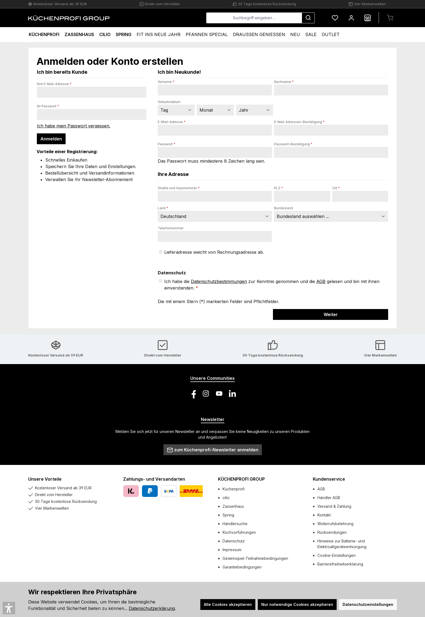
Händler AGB (328, 497)
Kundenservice (329, 479)
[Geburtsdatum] (176, 110)
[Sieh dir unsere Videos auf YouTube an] (219, 393)
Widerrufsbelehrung (335, 523)
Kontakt (324, 515)
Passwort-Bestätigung (293, 144)
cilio (226, 497)
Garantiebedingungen (242, 567)
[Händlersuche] (367, 17)
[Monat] (215, 110)
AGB (321, 281)
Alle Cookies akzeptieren (228, 604)
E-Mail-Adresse (172, 122)
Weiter (331, 314)
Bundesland (283, 208)
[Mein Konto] (351, 17)
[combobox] (254, 17)
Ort (336, 188)
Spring (228, 515)
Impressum (232, 549)
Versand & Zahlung (334, 506)
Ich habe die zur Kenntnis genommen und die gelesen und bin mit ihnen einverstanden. (271, 284)
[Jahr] (254, 110)
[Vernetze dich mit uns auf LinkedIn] (232, 393)
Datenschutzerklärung (152, 608)
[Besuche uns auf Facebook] (192, 393)
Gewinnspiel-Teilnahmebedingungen (255, 558)
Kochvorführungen (239, 532)
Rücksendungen (332, 532)
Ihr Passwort (48, 106)
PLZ (278, 188)
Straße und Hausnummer (179, 188)
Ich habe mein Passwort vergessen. (73, 125)
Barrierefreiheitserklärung (340, 564)
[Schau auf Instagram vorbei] (206, 393)
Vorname (166, 82)
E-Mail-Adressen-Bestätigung (299, 122)
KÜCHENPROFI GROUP (241, 479)
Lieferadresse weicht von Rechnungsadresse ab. (214, 252)
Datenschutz (234, 541)
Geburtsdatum (169, 102)
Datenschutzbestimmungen (219, 281)
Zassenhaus (233, 506)
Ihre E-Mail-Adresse (54, 84)
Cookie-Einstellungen (336, 555)
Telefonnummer (170, 228)
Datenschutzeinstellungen (368, 604)
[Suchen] (308, 17)
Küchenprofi (233, 489)
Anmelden (51, 139)
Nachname (284, 82)
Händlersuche (235, 523)
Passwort (166, 144)
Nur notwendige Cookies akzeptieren (297, 604)
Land (163, 208)
